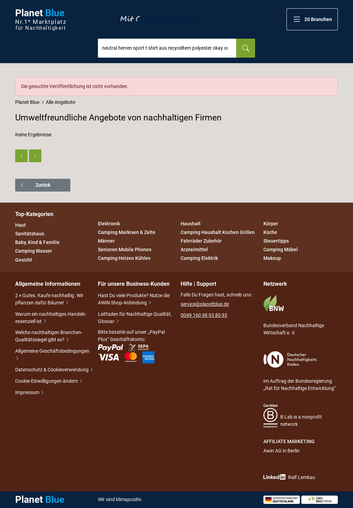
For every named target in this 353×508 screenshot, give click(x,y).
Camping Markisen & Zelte (126, 232)
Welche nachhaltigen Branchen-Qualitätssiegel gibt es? (48, 337)
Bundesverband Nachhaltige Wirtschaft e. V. (293, 315)
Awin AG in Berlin (281, 450)
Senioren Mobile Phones (124, 249)
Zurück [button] (35, 185)
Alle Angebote (60, 102)
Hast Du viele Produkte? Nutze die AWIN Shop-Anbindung (134, 300)
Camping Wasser (33, 251)
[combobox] (167, 48)
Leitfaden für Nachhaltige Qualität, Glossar (135, 318)
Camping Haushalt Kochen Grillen (218, 232)
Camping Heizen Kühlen (124, 258)
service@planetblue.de (205, 304)
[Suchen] (245, 48)
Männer (106, 241)
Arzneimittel (194, 249)
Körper (270, 223)
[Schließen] (333, 81)
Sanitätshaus (29, 233)
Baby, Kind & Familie (37, 242)
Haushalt (191, 223)
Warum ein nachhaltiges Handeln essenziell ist (50, 318)
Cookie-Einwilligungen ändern (47, 381)
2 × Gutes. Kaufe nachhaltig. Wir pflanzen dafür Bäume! (49, 300)
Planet (40, 19)
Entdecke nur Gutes (158, 19)
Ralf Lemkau (289, 477)
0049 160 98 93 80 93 (204, 315)
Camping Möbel (280, 249)
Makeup (272, 258)
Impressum (27, 393)
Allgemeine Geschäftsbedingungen (52, 355)
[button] (312, 19)
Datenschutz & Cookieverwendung (52, 370)
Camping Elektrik (199, 258)
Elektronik (109, 223)
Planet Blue (27, 102)
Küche (270, 232)
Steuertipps (276, 241)
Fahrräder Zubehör (201, 241)
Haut (20, 225)
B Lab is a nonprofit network (292, 416)
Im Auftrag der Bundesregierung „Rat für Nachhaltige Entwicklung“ (299, 371)
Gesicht (23, 260)
